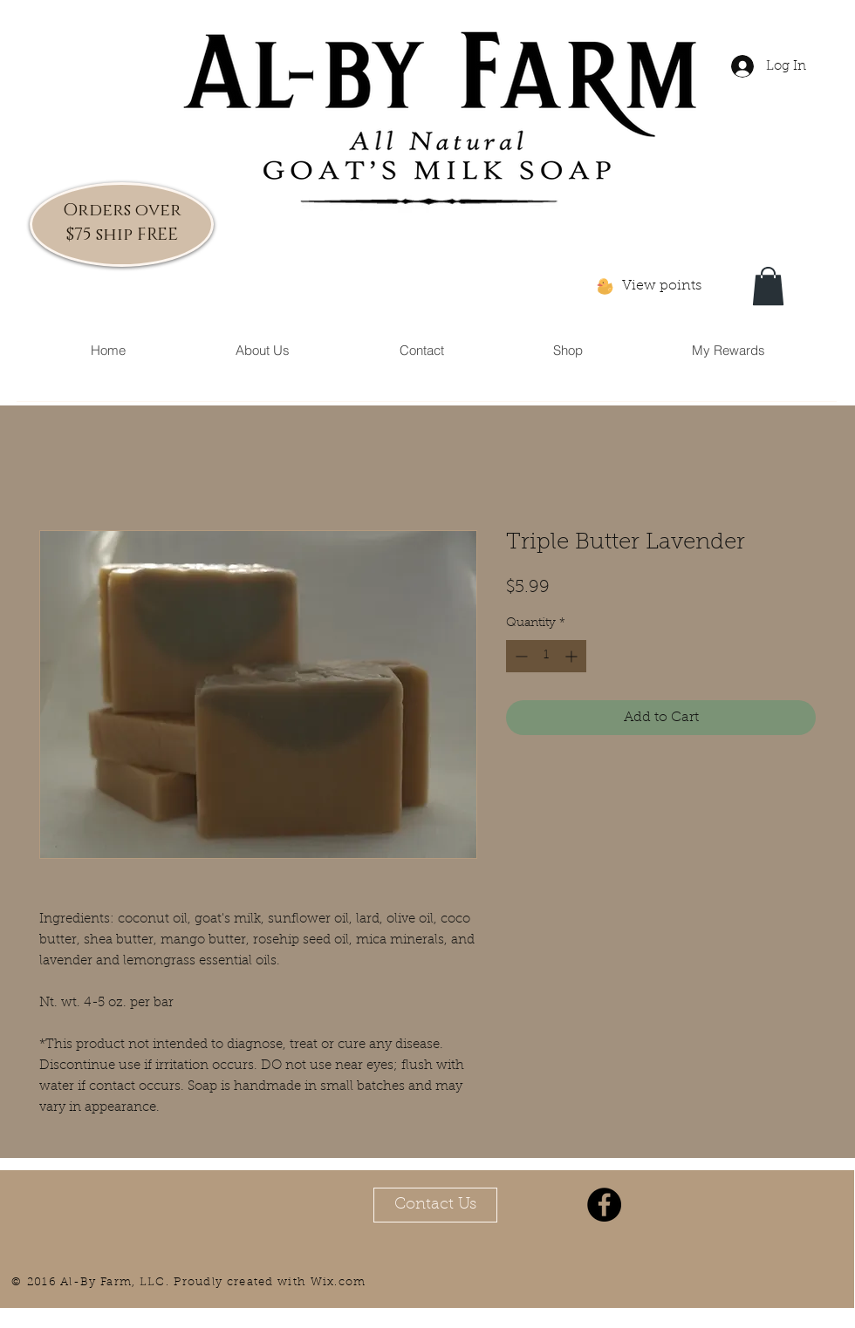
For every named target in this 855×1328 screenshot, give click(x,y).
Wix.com (338, 1282)
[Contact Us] (435, 1205)
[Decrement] (519, 656)
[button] (768, 286)
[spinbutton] (546, 656)
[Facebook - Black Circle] (604, 1205)
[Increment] (573, 656)
